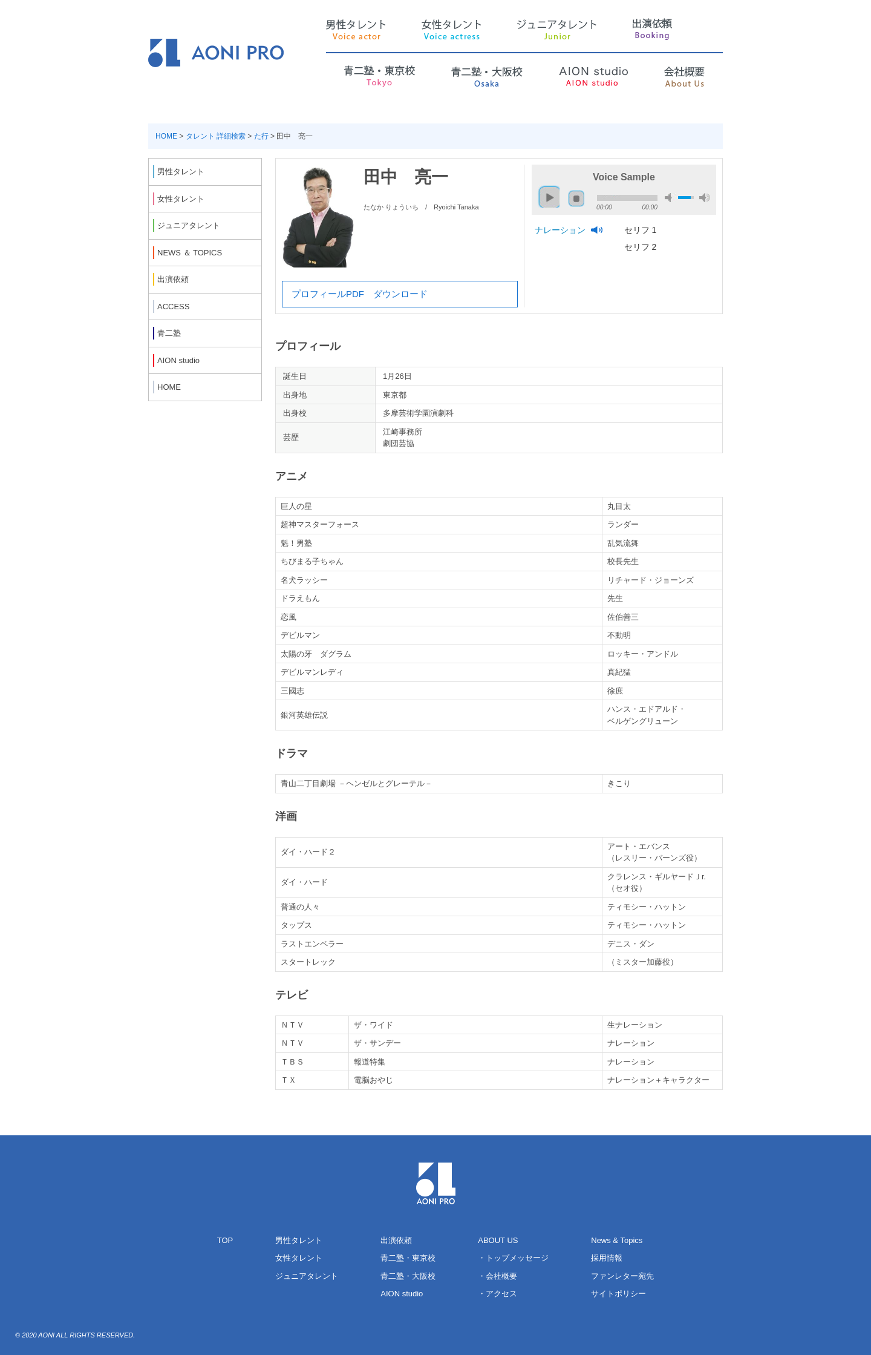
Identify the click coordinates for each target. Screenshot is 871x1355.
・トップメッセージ (513, 1257)
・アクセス (497, 1293)
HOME (166, 136)
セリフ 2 (641, 247)
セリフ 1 (641, 230)
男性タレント (298, 1240)
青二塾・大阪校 (408, 1276)
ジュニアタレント (306, 1276)
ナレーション (561, 230)
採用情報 (606, 1257)
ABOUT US (498, 1240)
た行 (261, 136)
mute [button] (670, 197)
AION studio (401, 1293)
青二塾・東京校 (408, 1257)
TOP (225, 1240)
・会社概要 (497, 1276)
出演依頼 (396, 1240)
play (546, 191)
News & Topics (616, 1240)
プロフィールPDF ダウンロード (360, 294)
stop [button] (576, 198)
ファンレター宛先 (622, 1276)
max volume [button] (704, 197)
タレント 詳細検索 (216, 136)
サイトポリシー (618, 1293)
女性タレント (298, 1257)
